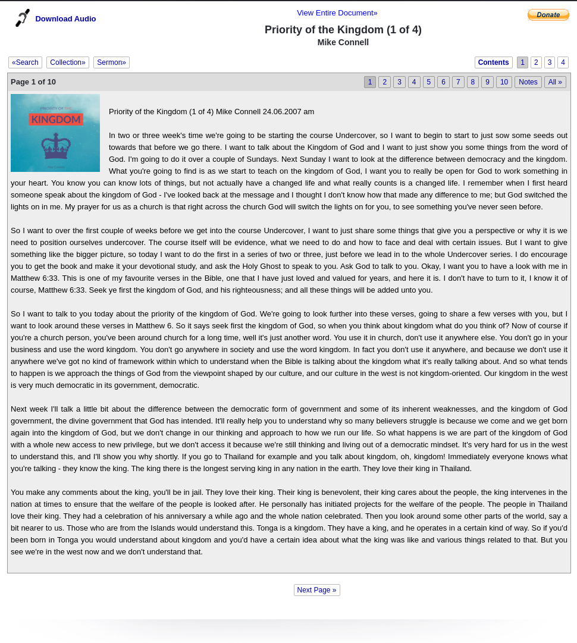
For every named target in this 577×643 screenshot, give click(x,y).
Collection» (67, 62)
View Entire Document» (337, 12)
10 (504, 82)
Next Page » (317, 590)
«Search (25, 62)
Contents (493, 62)
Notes (528, 82)
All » (555, 82)
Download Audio (65, 18)
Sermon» (111, 62)
